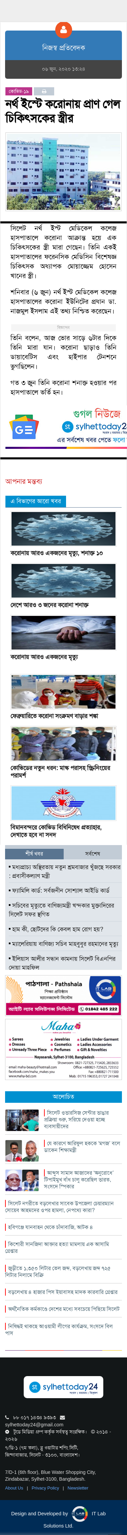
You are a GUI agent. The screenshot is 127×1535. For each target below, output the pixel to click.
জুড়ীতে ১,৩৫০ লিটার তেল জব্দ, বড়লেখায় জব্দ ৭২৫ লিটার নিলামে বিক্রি (58, 1272)
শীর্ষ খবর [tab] (34, 853)
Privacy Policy (46, 1488)
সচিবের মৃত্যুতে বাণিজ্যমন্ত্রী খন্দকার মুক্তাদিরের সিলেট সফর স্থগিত (61, 909)
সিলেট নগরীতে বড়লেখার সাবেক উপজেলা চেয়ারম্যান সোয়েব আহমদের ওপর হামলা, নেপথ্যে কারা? (59, 1207)
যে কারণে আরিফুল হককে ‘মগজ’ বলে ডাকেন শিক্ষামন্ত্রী (82, 1147)
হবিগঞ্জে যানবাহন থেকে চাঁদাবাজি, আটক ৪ (50, 1227)
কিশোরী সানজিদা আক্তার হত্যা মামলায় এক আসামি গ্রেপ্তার (57, 1248)
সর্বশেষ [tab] (92, 853)
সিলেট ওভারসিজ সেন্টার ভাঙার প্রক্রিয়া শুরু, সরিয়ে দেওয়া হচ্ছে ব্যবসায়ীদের (76, 1119)
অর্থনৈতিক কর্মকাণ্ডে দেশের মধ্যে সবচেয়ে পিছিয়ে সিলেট (64, 1309)
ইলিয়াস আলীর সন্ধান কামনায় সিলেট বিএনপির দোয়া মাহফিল (62, 963)
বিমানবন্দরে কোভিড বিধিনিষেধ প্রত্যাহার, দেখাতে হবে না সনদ (56, 831)
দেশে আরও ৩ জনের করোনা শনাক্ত (49, 605)
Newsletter (78, 1488)
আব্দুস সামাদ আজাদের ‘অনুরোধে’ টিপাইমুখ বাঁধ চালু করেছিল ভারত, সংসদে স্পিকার (79, 1179)
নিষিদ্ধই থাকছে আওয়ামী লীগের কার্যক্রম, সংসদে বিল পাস (59, 1330)
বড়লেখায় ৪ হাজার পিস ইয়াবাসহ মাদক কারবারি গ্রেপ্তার (63, 1292)
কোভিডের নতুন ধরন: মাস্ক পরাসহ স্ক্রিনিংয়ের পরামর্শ (60, 772)
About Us (14, 1488)
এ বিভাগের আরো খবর (35, 501)
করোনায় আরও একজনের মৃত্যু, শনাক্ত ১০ (56, 553)
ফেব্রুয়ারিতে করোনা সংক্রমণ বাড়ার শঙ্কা (54, 716)
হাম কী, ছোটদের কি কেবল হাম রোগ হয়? (56, 929)
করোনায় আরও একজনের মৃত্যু (44, 657)
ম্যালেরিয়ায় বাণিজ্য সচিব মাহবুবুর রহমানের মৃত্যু (63, 944)
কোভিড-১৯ (19, 91)
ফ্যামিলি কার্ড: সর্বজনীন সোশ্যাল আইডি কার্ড (59, 891)
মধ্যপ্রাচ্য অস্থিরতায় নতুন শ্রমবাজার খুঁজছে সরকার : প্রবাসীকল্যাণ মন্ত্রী (65, 871)
